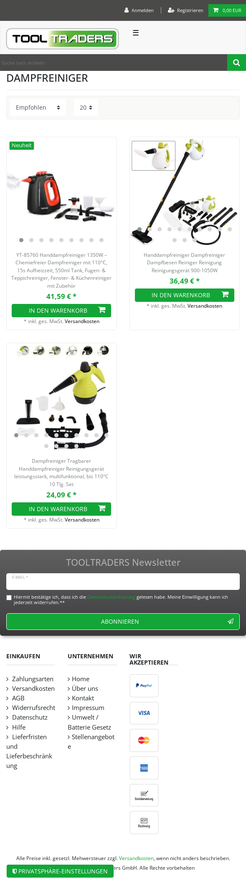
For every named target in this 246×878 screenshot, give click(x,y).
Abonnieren (167, 621)
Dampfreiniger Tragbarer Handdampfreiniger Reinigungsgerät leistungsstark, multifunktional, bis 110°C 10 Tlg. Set (61, 472)
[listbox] (62, 192)
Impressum (88, 707)
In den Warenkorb (67, 310)
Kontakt (83, 698)
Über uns (85, 688)
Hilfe (17, 727)
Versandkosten (82, 321)
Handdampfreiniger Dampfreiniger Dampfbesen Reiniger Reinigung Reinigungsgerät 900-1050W (184, 262)
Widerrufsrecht (32, 707)
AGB (17, 698)
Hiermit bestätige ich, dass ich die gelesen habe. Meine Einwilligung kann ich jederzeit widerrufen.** (121, 599)
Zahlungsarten (31, 679)
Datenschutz (29, 717)
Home (80, 679)
